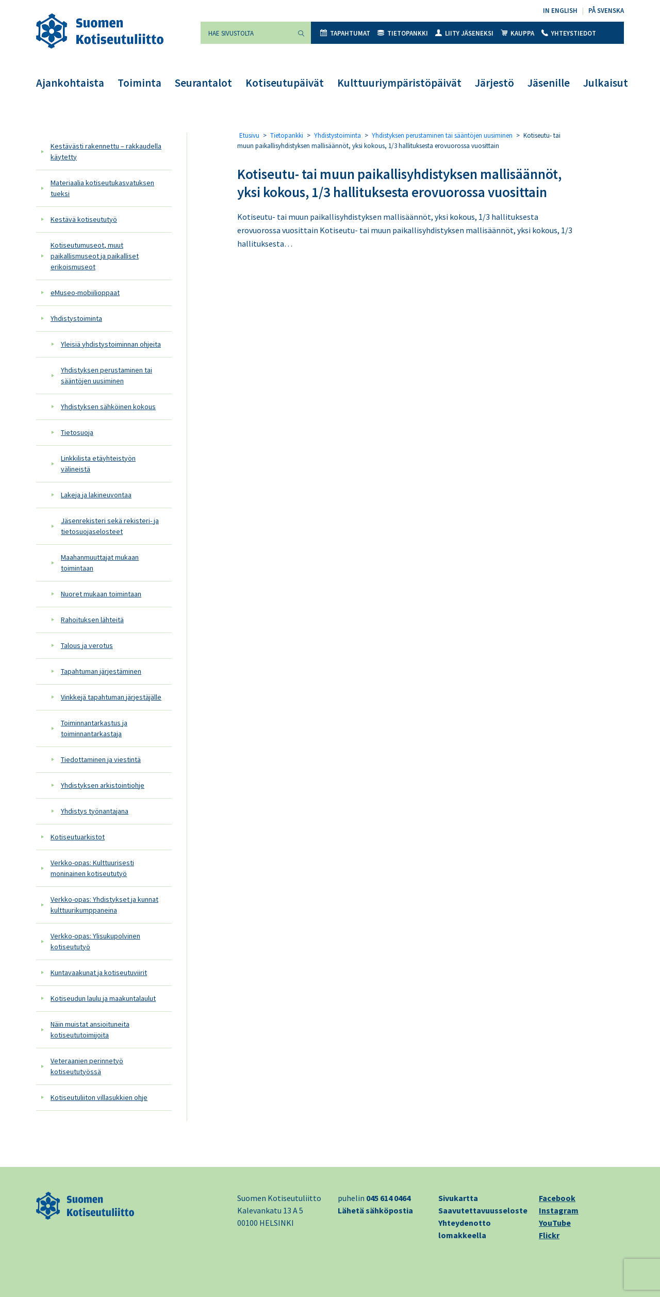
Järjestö (494, 83)
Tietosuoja (77, 432)
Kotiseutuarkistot (78, 836)
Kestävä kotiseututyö (84, 219)
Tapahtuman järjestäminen (101, 671)
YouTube (555, 1223)
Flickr (549, 1235)
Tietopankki (402, 33)
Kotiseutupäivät (284, 83)
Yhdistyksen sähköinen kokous (108, 406)
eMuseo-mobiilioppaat (85, 292)
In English (560, 10)
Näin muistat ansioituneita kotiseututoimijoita (90, 1029)
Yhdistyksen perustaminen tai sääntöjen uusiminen (106, 375)
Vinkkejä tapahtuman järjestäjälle (111, 697)
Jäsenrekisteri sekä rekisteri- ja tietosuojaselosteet (110, 526)
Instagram (559, 1210)
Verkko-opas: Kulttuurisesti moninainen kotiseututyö (92, 868)
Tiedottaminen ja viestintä (101, 759)
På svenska (606, 10)
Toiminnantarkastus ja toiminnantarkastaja (94, 728)
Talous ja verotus (87, 645)
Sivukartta (458, 1198)
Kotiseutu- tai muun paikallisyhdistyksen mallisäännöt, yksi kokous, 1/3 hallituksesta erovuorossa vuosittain (399, 183)
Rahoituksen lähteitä (92, 619)
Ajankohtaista (70, 83)
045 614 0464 (388, 1198)
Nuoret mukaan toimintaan (101, 593)
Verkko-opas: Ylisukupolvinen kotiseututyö (95, 941)
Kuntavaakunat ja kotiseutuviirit (99, 972)
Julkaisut (605, 83)
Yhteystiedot (568, 33)
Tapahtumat (345, 33)
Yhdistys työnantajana (94, 811)
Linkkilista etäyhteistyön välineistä (98, 463)
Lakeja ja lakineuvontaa (96, 494)
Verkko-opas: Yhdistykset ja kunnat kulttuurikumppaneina (104, 905)
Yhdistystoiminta (76, 318)
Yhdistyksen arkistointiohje (102, 785)
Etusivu (249, 135)
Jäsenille (548, 83)
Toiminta (139, 83)
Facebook (557, 1198)
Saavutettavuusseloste (482, 1210)
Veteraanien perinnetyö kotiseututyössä (87, 1066)
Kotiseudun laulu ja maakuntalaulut (103, 998)
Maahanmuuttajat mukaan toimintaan (100, 563)
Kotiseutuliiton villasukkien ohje (99, 1097)
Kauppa (517, 33)
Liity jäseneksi (464, 33)
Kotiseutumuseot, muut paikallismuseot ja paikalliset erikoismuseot (95, 255)
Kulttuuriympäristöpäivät (399, 83)
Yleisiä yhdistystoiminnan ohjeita (111, 344)
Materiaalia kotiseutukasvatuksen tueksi (102, 188)
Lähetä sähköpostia (375, 1210)
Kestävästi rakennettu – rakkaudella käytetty (106, 151)
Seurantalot (203, 83)
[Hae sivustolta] (246, 33)
